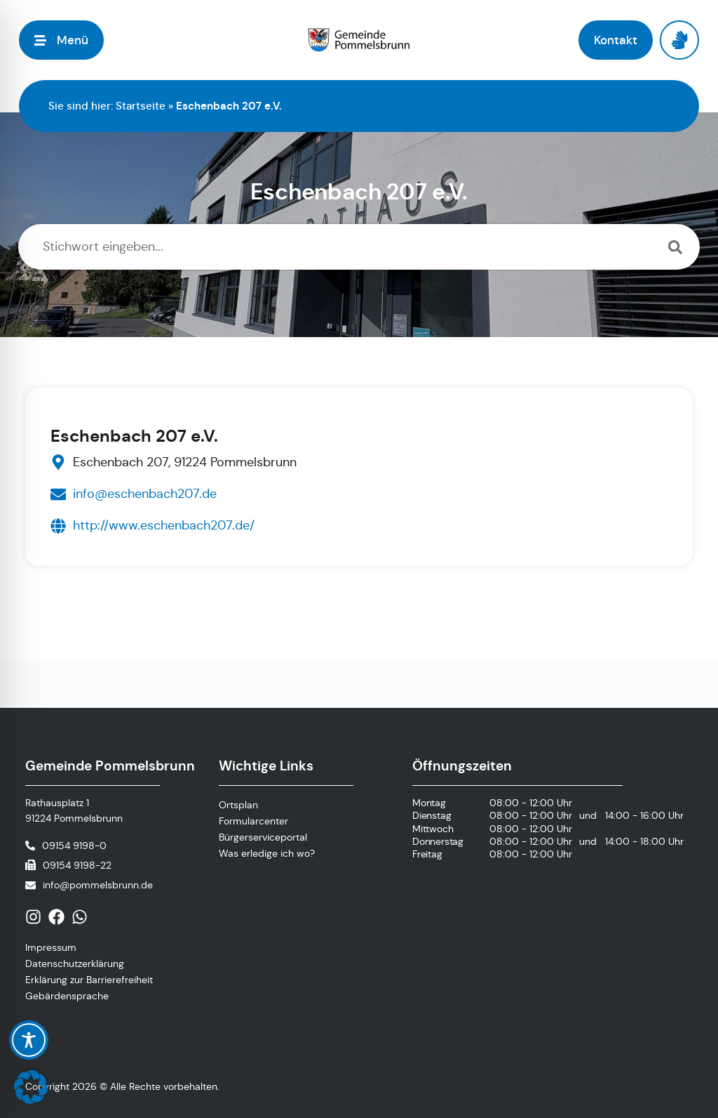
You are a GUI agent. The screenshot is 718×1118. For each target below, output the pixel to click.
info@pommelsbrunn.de (98, 885)
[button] (31, 1087)
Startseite (140, 105)
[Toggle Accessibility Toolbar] (29, 1040)
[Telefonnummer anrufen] (66, 845)
